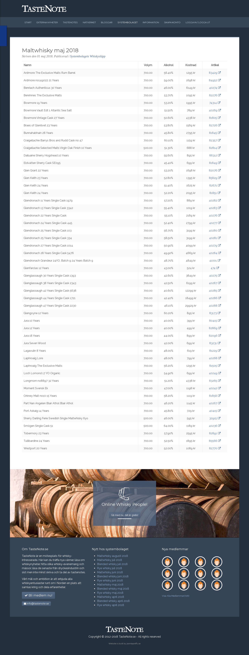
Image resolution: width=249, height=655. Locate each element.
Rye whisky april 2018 (110, 605)
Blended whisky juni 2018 (113, 576)
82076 (215, 170)
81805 (215, 117)
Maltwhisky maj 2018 (110, 584)
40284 (215, 253)
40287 (215, 283)
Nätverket (89, 22)
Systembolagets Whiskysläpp (87, 56)
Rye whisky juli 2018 (109, 568)
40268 (215, 358)
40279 (215, 245)
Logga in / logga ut (198, 22)
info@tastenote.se (36, 603)
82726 (215, 125)
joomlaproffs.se (134, 643)
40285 (215, 290)
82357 (215, 140)
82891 (215, 433)
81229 (215, 350)
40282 (215, 200)
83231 (214, 343)
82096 (215, 335)
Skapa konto (172, 22)
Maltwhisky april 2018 (110, 596)
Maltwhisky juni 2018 (110, 572)
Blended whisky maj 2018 (113, 588)
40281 (215, 238)
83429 (215, 72)
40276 (215, 215)
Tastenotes (70, 22)
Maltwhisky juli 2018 (109, 560)
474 (215, 268)
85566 (215, 440)
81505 (215, 365)
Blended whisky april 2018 (113, 601)
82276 (215, 95)
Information (151, 22)
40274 (215, 87)
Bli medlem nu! (38, 595)
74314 (214, 102)
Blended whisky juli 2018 (112, 564)
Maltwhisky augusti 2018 (112, 556)
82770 (215, 448)
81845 (215, 133)
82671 (215, 185)
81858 (215, 395)
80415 (215, 320)
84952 (215, 80)
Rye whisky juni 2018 (110, 580)
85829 (215, 178)
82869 (215, 328)
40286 (215, 298)
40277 (215, 223)
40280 (215, 230)
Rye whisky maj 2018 (110, 592)
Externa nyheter (47, 22)
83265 (215, 380)
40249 (215, 373)
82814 (215, 148)
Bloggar (106, 22)
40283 (215, 208)
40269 (215, 110)
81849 (215, 163)
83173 (214, 313)
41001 (214, 260)
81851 (214, 193)
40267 (215, 403)
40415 (215, 410)
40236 (215, 425)
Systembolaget (128, 22)
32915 (214, 418)
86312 (215, 155)
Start (27, 22)
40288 (215, 305)
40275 (215, 275)
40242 (215, 388)
